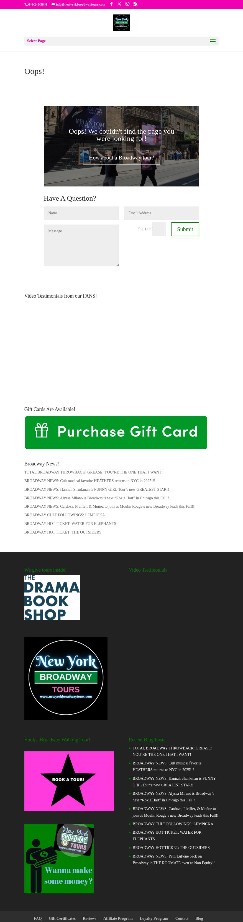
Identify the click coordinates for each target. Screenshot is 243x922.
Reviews (89, 890)
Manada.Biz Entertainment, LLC (132, 914)
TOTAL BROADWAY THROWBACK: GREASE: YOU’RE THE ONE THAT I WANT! (93, 444)
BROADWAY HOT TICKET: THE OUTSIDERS (62, 504)
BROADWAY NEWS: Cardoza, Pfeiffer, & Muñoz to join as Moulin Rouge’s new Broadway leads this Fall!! (109, 478)
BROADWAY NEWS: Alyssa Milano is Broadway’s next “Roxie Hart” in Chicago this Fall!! (96, 469)
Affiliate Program (118, 890)
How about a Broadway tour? (121, 129)
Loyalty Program (154, 890)
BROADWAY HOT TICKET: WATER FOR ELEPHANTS (70, 495)
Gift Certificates (62, 890)
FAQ (38, 890)
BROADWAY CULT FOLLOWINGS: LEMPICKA (64, 486)
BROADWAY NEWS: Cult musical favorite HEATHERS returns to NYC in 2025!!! (89, 452)
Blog (199, 890)
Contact (181, 890)
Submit (185, 201)
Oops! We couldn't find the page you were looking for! (121, 106)
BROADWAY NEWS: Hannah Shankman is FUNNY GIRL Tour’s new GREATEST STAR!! (96, 461)
